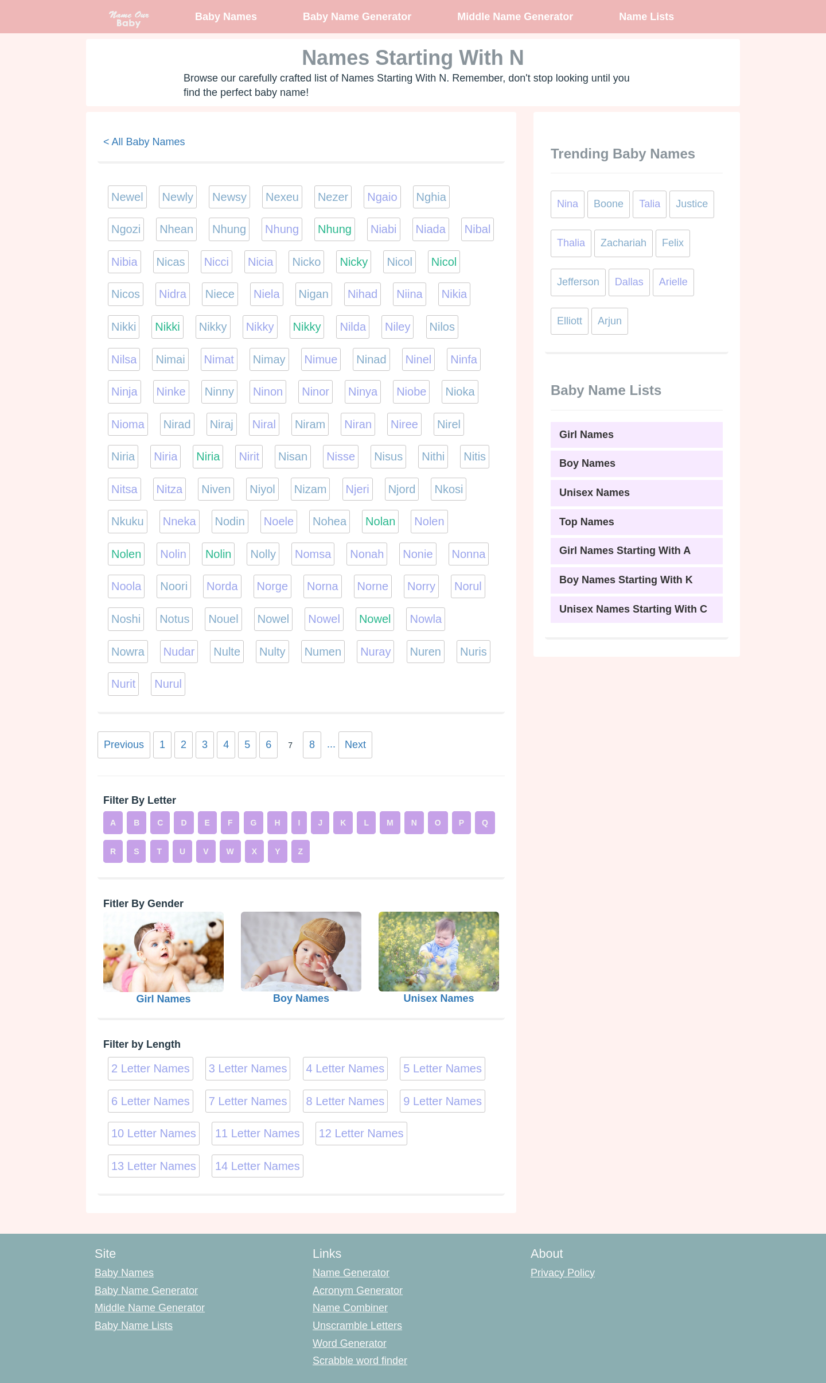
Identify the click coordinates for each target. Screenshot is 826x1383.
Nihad (362, 294)
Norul (468, 586)
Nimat (219, 359)
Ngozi (126, 229)
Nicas (171, 261)
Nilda (353, 326)
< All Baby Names (144, 142)
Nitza (170, 489)
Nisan (292, 456)
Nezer (333, 197)
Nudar (178, 651)
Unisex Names (594, 492)
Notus (174, 619)
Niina (409, 294)
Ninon (268, 391)
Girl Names (586, 434)
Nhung (229, 229)
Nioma (128, 424)
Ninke (171, 391)
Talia (649, 204)
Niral (264, 424)
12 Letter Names (361, 1133)
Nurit (123, 683)
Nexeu (282, 197)
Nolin (173, 554)
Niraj (221, 424)
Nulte (226, 651)
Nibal (478, 229)
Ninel (419, 359)
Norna (322, 586)
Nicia (260, 261)
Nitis (474, 456)
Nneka (179, 521)
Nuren (425, 651)
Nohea (329, 521)
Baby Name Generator (357, 16)
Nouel (223, 619)
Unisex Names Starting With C (633, 609)
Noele (279, 521)
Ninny (219, 391)
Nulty (272, 651)
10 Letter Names (153, 1133)
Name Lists (646, 16)
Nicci (216, 261)
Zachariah (623, 243)
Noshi (126, 619)
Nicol (399, 261)
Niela (267, 294)
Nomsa (313, 554)
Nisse (340, 456)
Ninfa (463, 359)
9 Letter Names (442, 1101)
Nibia (124, 261)
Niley (397, 326)
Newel (127, 197)
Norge (272, 586)
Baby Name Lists (134, 1325)
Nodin (230, 521)
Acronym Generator (358, 1290)
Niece (220, 294)
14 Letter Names (257, 1166)
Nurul (168, 683)
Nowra (128, 651)
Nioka (459, 391)
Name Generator (351, 1273)
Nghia (431, 197)
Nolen (429, 521)
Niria (123, 456)
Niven (216, 489)
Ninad (371, 359)
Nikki (123, 326)
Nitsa (124, 489)
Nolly (262, 554)
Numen (323, 651)
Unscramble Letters (357, 1325)
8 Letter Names (345, 1101)
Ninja (124, 391)
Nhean (176, 229)
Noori (174, 586)
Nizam (310, 489)
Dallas (629, 282)
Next (355, 744)
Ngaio (382, 197)
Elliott (569, 321)
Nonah (367, 554)
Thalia (571, 243)
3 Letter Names (248, 1068)
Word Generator (350, 1343)
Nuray (375, 651)
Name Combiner (350, 1308)
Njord (402, 489)
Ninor (315, 391)
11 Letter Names (257, 1133)
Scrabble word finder (360, 1360)
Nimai (170, 359)
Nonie (418, 554)
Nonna (469, 554)
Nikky (213, 326)
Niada (431, 229)
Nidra (172, 294)
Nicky (354, 261)
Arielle (673, 282)
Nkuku (127, 521)
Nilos (442, 326)
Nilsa (124, 359)
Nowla (426, 619)
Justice (692, 204)
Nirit (249, 456)
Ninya (362, 391)
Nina (567, 204)
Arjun (610, 321)
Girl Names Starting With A (625, 550)
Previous (124, 744)
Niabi (384, 229)
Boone (609, 204)
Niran (358, 424)
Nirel (449, 424)
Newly (177, 197)
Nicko (306, 261)
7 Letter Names (248, 1101)
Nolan (380, 521)
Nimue (321, 359)
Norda (221, 586)
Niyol (262, 489)
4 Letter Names (345, 1068)
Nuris (473, 651)
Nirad (177, 424)
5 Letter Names (442, 1068)
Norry (421, 586)
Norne (372, 586)
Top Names (586, 522)
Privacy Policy (563, 1273)
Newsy (229, 197)
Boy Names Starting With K (626, 580)
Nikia (454, 294)
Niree (404, 424)
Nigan (314, 294)
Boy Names (587, 463)
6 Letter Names (150, 1101)
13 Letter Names (153, 1166)
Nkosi (448, 489)
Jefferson (578, 282)
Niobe (411, 391)
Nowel (274, 619)
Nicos (125, 294)
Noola (126, 586)
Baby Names (226, 16)
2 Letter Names (150, 1068)
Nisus (388, 456)
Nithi (433, 456)
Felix (673, 243)
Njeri (357, 489)
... (331, 744)
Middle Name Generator (515, 16)
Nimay (269, 359)
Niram (310, 424)
